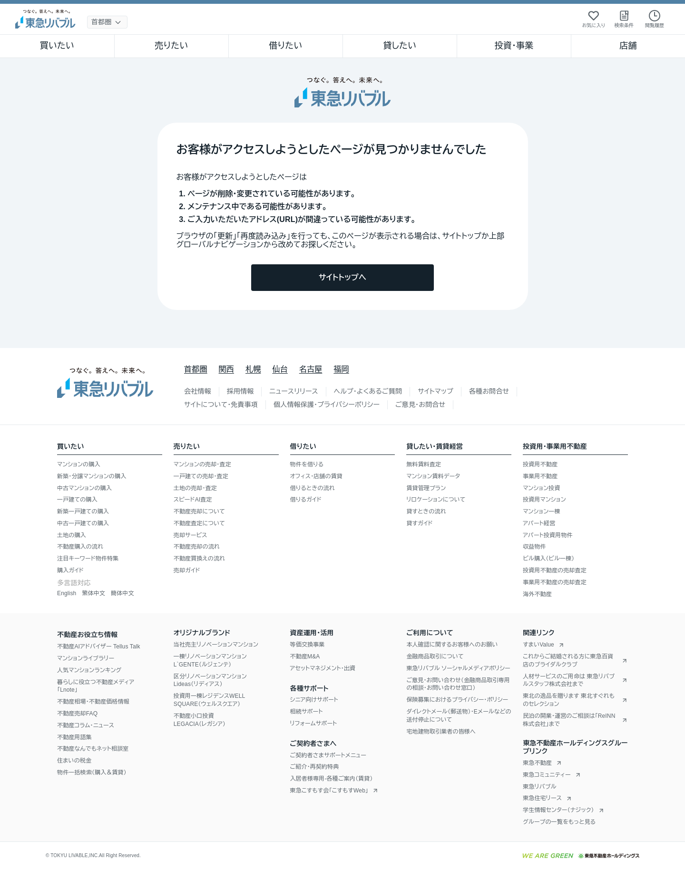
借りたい (285, 45)
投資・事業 (513, 45)
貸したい (400, 45)
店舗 (627, 45)
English (66, 593)
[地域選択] (107, 22)
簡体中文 (122, 593)
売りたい (171, 45)
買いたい (57, 45)
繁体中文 (93, 593)
